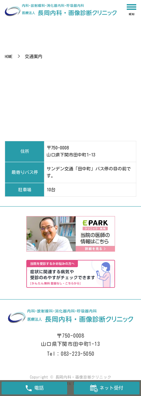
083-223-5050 (77, 353)
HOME (8, 56)
